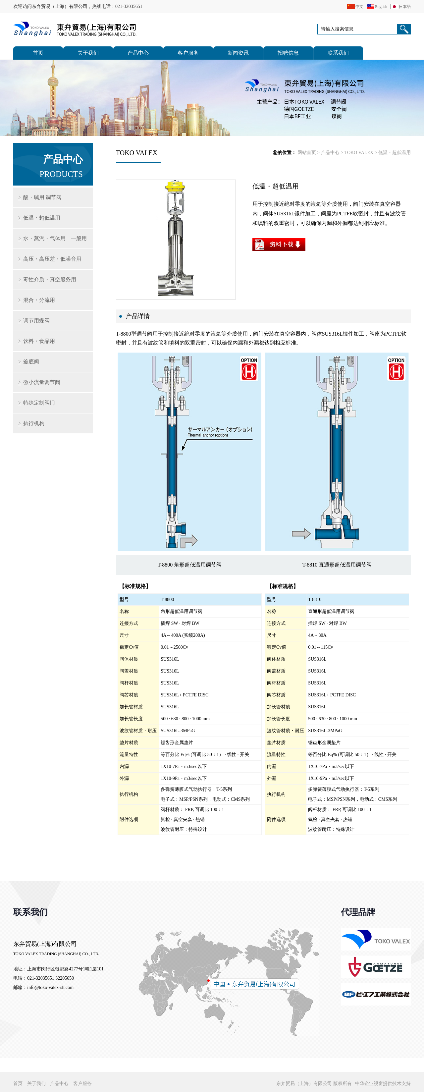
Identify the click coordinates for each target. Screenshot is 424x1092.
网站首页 (306, 152)
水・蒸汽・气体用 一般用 (55, 238)
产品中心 (138, 53)
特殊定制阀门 (39, 403)
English (381, 6)
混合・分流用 (39, 300)
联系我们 (338, 53)
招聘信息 (288, 53)
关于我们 (88, 53)
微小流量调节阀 (41, 382)
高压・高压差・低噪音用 (52, 259)
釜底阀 (31, 361)
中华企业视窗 (369, 1083)
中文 (359, 6)
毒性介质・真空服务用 (49, 279)
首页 (38, 53)
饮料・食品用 (39, 341)
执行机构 (33, 423)
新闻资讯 (238, 53)
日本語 (405, 6)
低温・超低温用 (41, 218)
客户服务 (188, 53)
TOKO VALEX (359, 152)
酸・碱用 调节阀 (42, 197)
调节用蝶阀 (36, 320)
